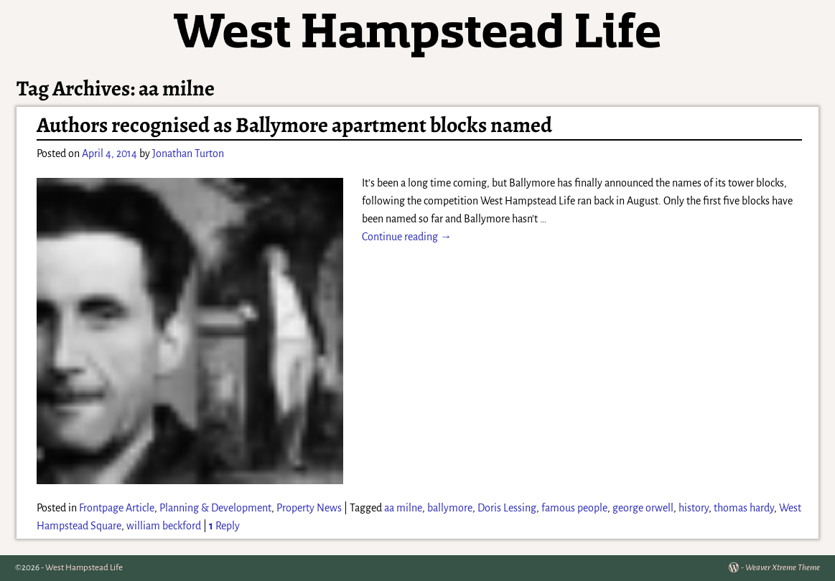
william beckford (163, 526)
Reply (224, 526)
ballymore (449, 508)
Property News (309, 508)
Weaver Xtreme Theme (782, 567)
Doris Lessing (506, 508)
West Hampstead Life (84, 567)
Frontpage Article (116, 508)
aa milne (403, 508)
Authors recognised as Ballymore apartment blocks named (294, 124)
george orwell (642, 508)
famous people (574, 508)
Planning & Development (215, 508)
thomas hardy (744, 508)
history (693, 508)
